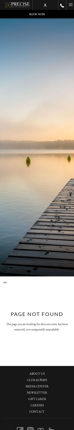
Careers (37, 405)
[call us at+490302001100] (62, 5)
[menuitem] (37, 374)
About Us (37, 374)
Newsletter (37, 392)
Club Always (37, 380)
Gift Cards (37, 399)
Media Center (37, 386)
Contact (37, 411)
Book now (37, 14)
